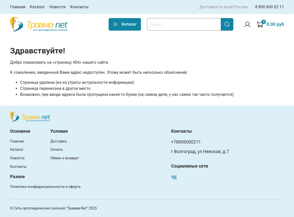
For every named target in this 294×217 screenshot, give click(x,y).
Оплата (56, 150)
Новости (57, 7)
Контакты (79, 7)
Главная (17, 7)
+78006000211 (186, 141)
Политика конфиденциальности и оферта (45, 187)
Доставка (58, 141)
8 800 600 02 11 (269, 7)
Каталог (37, 7)
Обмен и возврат (64, 158)
